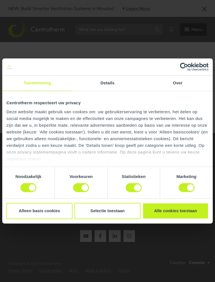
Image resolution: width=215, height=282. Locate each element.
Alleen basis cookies (39, 211)
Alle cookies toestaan (175, 211)
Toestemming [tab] (37, 82)
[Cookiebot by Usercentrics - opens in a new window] (184, 67)
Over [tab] (178, 82)
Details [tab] (107, 82)
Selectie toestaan (107, 211)
